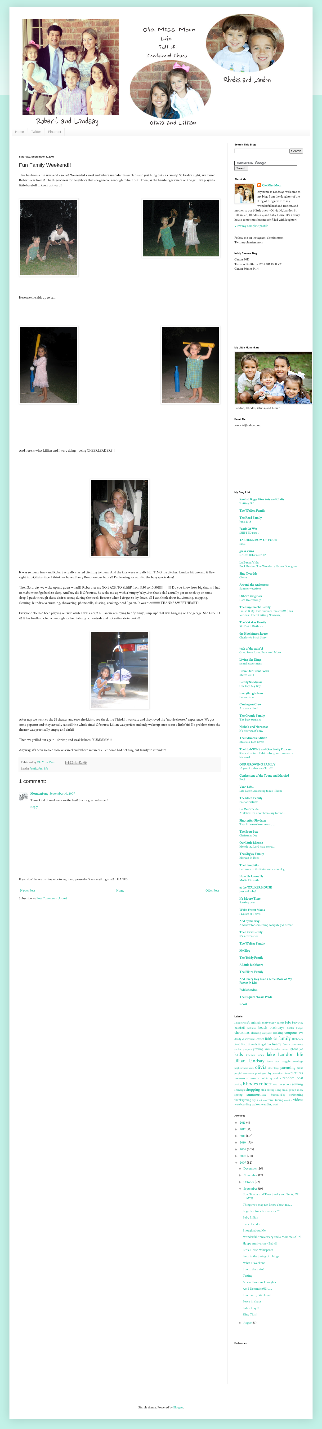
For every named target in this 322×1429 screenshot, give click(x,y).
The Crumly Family (252, 716)
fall (275, 1039)
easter (260, 1039)
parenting (287, 1067)
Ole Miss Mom (271, 185)
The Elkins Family (251, 972)
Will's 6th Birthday (251, 626)
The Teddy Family (251, 958)
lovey (270, 1061)
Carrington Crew (250, 704)
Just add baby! (247, 891)
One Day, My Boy (250, 686)
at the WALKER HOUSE (255, 887)
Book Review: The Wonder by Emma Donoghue (268, 566)
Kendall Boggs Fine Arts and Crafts (261, 499)
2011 (243, 1136)
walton (256, 1104)
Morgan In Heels (249, 858)
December (250, 1168)
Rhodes (250, 1083)
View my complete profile (251, 226)
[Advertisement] (105, 145)
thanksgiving (242, 1100)
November (250, 1175)
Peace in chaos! (252, 1301)
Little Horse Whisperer (258, 1250)
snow (300, 1090)
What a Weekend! (254, 1263)
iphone (294, 1049)
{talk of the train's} (251, 648)
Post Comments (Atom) (51, 898)
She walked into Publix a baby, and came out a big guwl (266, 755)
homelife (276, 1049)
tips (254, 1100)
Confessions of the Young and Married (264, 776)
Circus (243, 577)
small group (289, 1090)
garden (238, 1049)
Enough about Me (254, 1230)
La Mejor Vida (249, 809)
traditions (262, 1100)
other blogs (273, 1068)
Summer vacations (250, 588)
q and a (275, 1078)
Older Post (212, 890)
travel (271, 1100)
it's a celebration (249, 936)
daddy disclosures (244, 1039)
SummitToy (278, 1095)
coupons (290, 1032)
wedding (266, 1104)
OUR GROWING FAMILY (257, 764)
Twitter (36, 132)
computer (267, 1033)
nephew (238, 1068)
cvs (301, 1033)
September (250, 1189)
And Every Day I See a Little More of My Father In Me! (265, 981)
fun (40, 768)
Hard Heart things (250, 600)
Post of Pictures (248, 802)
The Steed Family (250, 798)
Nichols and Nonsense (253, 727)
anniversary (269, 1022)
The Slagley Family (251, 854)
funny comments (292, 1044)
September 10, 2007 (62, 793)
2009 (243, 1149)
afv (248, 1022)
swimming (296, 1095)
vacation (288, 1100)
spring (238, 1095)
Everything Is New (251, 693)
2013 (243, 1123)
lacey (261, 1055)
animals (256, 1022)
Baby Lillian (250, 1217)
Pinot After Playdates (252, 820)
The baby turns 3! (250, 719)
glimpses (247, 1049)
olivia (260, 1067)
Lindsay (256, 1060)
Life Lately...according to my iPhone (260, 791)
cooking (278, 1033)
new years (248, 1068)
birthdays (277, 1027)
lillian (240, 1060)
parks (300, 1068)
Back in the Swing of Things (261, 1256)
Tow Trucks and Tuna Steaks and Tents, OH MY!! (271, 1196)
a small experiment (250, 663)
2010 (243, 1142)
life (46, 768)
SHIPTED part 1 (249, 533)
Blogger (178, 1407)
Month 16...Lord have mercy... (257, 846)
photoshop (278, 1073)
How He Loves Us (251, 876)
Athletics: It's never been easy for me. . (262, 813)
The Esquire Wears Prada (255, 997)
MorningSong (39, 793)
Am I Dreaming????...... (257, 1289)
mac (277, 1061)
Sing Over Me (248, 574)
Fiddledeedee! (248, 990)
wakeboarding (242, 1104)
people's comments (244, 1073)
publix (264, 1078)
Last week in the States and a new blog (262, 869)
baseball (239, 1028)
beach (262, 1027)
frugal (262, 1044)
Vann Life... (246, 787)
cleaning (256, 1033)
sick (263, 1090)
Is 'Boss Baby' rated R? (252, 555)
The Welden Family (252, 511)
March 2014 (246, 675)
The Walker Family (252, 943)
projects (254, 1078)
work (275, 1104)
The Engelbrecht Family (254, 607)
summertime (256, 1094)
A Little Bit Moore (251, 965)
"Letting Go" (246, 503)
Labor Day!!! (251, 1308)
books (290, 1028)
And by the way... (250, 921)
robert (265, 1083)
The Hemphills (249, 865)
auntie (280, 1022)
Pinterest (54, 132)
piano (287, 1073)
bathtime (251, 1028)
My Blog (244, 951)
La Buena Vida (249, 562)
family (33, 768)
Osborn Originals (250, 596)
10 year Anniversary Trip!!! (256, 768)
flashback (297, 1039)
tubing (279, 1100)
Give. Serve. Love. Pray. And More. (260, 652)
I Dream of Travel (249, 914)
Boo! (242, 779)
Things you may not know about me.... (267, 1205)
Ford (244, 1044)
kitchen (250, 1055)
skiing (270, 1090)
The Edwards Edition (253, 738)
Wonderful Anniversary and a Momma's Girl (271, 1237)
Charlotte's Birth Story (253, 637)
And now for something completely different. (266, 925)
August (248, 1323)
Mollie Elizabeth (249, 880)
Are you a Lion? (249, 708)
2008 (243, 1156)
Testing (247, 1276)
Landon (286, 1054)
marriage (297, 1061)
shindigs (239, 1090)
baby (288, 1022)
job (301, 1049)
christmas (242, 1032)
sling (278, 1090)
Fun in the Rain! (253, 1269)
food (237, 1044)
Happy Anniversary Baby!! (260, 1243)
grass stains (246, 551)
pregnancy (241, 1078)
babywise (297, 1022)
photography (263, 1073)
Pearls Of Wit (248, 529)
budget (299, 1028)
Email (242, 544)
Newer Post (27, 890)
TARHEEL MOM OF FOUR (258, 540)
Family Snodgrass (250, 682)
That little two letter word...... (257, 824)
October (249, 1182)
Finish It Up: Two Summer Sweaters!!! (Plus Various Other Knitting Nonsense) (266, 613)
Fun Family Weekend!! (258, 1295)
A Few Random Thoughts (259, 1282)
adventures (240, 1022)
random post (292, 1078)
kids (238, 1054)
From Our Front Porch (254, 671)
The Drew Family (250, 932)
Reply (34, 807)
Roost (243, 1004)
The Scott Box (248, 832)
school (287, 1084)
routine (277, 1084)
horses (285, 1049)
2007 (243, 1163)
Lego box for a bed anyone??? (261, 1211)
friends (252, 1044)
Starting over (247, 902)
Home (19, 132)
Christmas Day (248, 835)
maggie (286, 1061)
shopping (253, 1089)
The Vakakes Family (252, 622)
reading (238, 1084)
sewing (297, 1084)
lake (271, 1054)
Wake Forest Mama (252, 910)
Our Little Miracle (251, 843)
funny (276, 1044)
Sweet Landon (252, 1224)
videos (298, 1099)
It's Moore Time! (250, 899)
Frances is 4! (247, 697)
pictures (297, 1073)
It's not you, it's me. (251, 731)
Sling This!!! (251, 1314)
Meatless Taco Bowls (251, 742)
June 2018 (245, 521)
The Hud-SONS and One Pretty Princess (265, 749)
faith (268, 1038)
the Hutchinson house (253, 634)
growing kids (261, 1049)
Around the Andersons (253, 585)
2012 (243, 1129)
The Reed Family (250, 518)
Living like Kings (250, 660)
